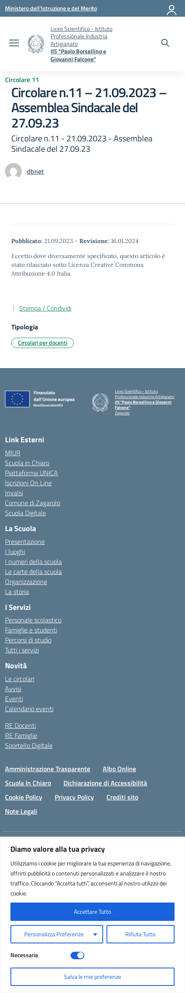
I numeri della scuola (33, 562)
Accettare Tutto (92, 911)
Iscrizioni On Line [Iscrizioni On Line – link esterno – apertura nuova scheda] (28, 483)
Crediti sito (122, 797)
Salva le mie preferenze (92, 976)
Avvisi (13, 689)
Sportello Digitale (29, 745)
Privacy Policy (74, 797)
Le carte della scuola (33, 572)
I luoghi (15, 552)
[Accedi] (172, 8)
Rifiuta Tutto (140, 934)
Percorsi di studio (28, 640)
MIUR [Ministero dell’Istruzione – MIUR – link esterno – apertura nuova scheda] (12, 453)
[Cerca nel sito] (165, 43)
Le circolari (19, 679)
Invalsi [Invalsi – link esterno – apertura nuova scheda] (14, 493)
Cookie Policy (23, 797)
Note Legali (21, 811)
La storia (17, 592)
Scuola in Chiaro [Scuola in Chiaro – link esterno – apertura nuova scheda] (27, 463)
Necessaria (24, 954)
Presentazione (25, 542)
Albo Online (119, 769)
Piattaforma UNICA (31, 473)
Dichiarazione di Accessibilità (105, 783)
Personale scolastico (33, 620)
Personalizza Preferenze (54, 934)
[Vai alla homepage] (36, 44)
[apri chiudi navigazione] (14, 44)
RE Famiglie (21, 735)
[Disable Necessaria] (77, 955)
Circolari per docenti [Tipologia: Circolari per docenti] (42, 342)
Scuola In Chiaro (28, 783)
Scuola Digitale (25, 513)
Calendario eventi (29, 709)
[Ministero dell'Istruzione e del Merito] (51, 8)
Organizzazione (26, 582)
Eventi (14, 699)
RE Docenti (20, 725)
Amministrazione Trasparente (47, 769)
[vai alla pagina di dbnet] (35, 171)
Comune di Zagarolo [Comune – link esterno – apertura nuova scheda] (32, 503)
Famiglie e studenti (31, 630)
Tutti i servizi (22, 650)
